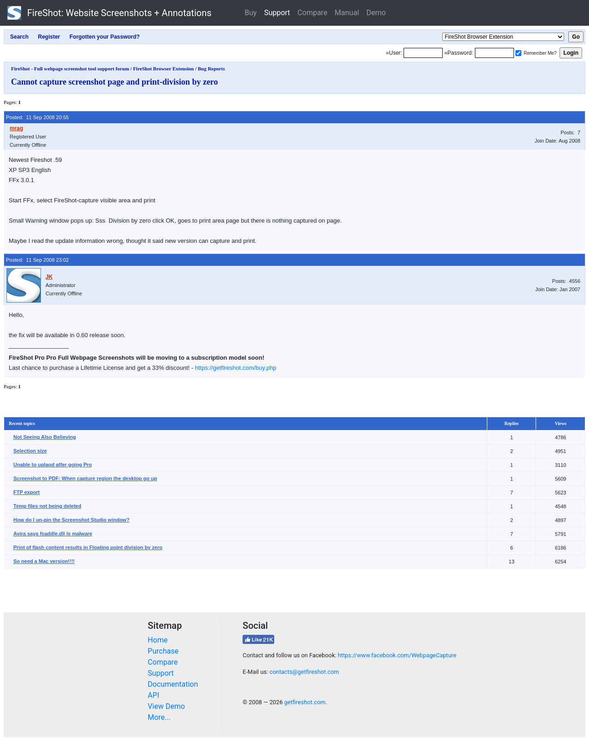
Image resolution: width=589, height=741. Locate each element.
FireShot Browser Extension (163, 68)
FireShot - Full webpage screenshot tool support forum (70, 68)
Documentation (173, 684)
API (153, 695)
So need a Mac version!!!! (44, 561)
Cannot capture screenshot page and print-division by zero (114, 81)
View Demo (166, 706)
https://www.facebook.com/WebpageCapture (397, 655)
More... (159, 717)
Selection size (30, 451)
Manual (347, 12)
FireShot (109, 13)
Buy (251, 12)
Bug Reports (211, 68)
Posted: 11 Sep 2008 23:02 (37, 260)
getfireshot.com (305, 702)
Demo (376, 12)
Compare (312, 12)
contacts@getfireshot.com (304, 671)
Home (157, 640)
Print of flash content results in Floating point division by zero (87, 547)
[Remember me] (518, 53)
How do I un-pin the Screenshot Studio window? (71, 520)
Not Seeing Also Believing (44, 437)
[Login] (423, 53)
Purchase (163, 651)
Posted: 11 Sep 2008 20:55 (37, 117)
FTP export (26, 492)
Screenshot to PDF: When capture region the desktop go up (85, 478)
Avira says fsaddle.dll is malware (52, 533)
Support (277, 12)
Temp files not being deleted (47, 506)
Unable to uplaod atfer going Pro (52, 464)
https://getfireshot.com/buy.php (236, 367)
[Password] (494, 53)
